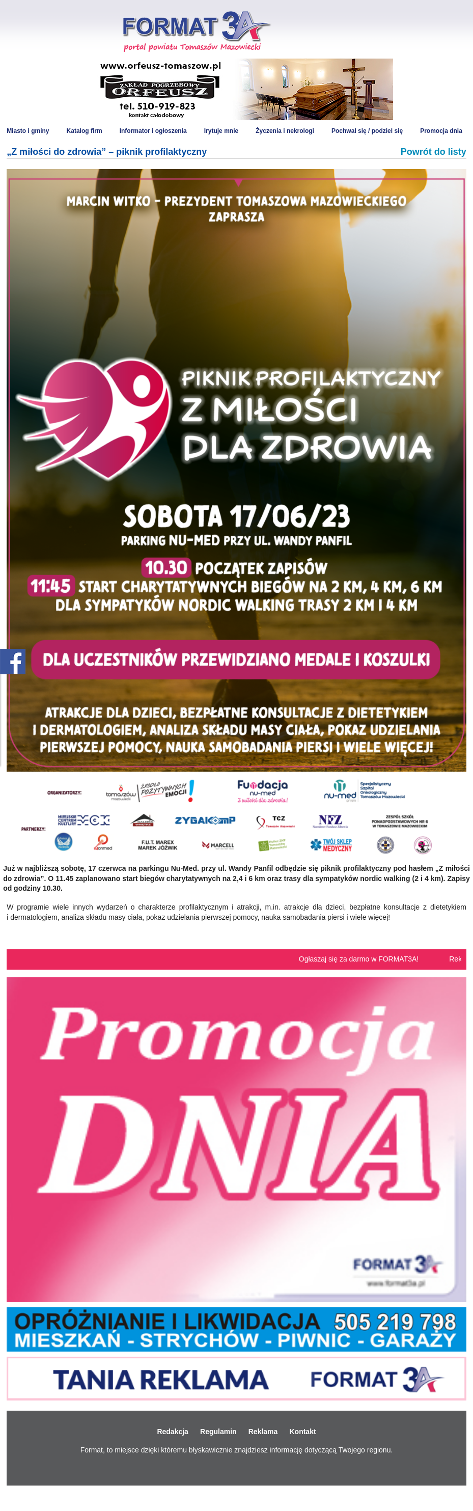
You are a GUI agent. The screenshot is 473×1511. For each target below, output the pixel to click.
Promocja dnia (441, 130)
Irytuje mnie (221, 130)
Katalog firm (84, 130)
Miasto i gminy (28, 130)
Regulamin (218, 1431)
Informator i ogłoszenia (153, 130)
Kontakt (302, 1431)
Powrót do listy (433, 152)
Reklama (263, 1431)
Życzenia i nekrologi (285, 130)
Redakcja (172, 1431)
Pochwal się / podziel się (367, 130)
